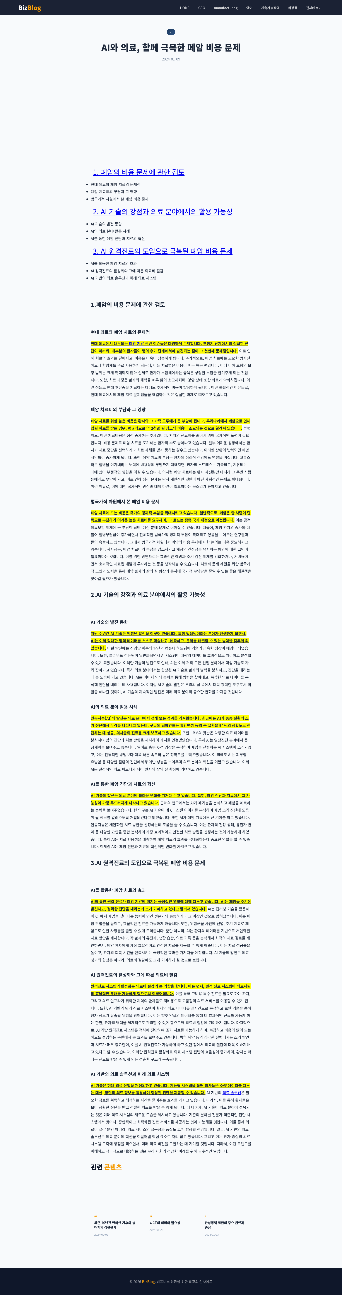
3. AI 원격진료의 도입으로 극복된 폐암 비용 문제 (163, 251)
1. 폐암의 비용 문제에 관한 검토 (139, 172)
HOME (185, 7)
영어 (249, 7)
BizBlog (148, 1281)
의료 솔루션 (231, 1092)
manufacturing (226, 7)
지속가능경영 (270, 7)
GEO (201, 7)
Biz (29, 7)
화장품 (292, 7)
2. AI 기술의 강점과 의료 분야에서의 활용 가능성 (163, 211)
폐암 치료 (136, 343)
